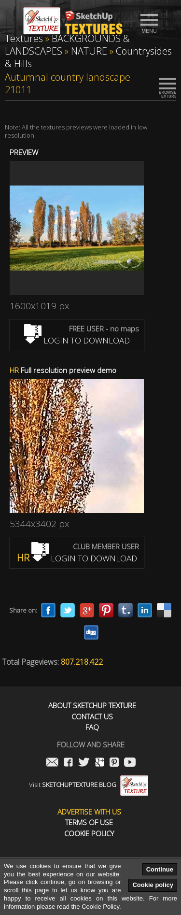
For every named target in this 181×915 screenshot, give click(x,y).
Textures (24, 38)
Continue (159, 869)
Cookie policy (152, 884)
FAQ (92, 727)
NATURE (89, 50)
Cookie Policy (89, 833)
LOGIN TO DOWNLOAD (77, 340)
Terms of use (89, 822)
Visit (88, 784)
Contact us (92, 716)
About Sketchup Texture (92, 705)
